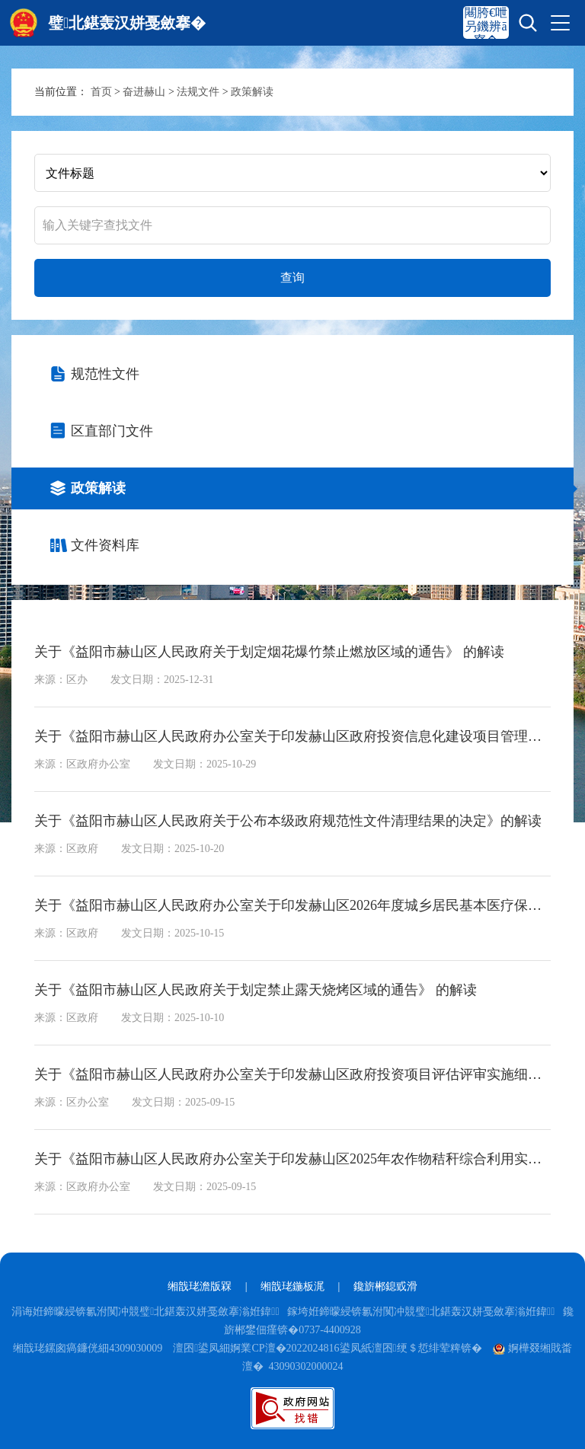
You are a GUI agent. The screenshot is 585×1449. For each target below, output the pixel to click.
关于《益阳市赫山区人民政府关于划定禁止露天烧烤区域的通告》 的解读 (255, 989)
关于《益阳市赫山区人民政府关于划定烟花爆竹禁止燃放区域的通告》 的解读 (269, 651)
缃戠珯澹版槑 (200, 1286)
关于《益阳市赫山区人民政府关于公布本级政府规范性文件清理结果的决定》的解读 (288, 820)
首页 (101, 91)
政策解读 (252, 91)
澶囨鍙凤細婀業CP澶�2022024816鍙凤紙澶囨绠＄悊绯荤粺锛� (327, 1348)
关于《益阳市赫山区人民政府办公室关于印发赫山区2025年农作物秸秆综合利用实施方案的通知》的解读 (292, 1159)
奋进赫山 (144, 91)
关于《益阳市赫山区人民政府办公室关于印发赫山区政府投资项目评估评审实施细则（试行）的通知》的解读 (292, 1074)
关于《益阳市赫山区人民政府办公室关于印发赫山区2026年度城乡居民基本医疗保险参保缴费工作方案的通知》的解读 (292, 905)
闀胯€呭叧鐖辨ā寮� (486, 26)
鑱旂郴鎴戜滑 (385, 1286)
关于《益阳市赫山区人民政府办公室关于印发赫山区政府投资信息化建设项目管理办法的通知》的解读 (292, 736)
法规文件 (198, 91)
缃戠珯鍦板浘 (292, 1286)
